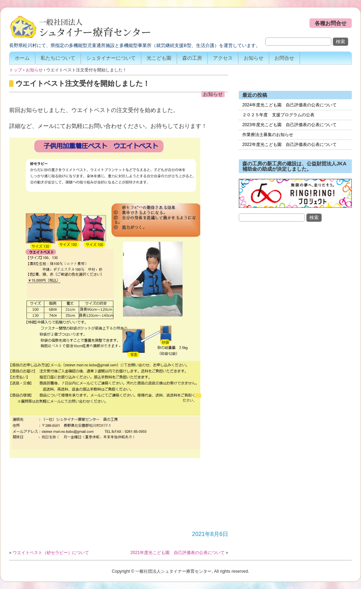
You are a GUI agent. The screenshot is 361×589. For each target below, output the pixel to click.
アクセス (223, 58)
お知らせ (254, 58)
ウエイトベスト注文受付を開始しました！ (83, 83)
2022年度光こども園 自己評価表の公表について (289, 144)
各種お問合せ (331, 23)
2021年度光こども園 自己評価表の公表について (177, 552)
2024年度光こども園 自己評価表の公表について (289, 104)
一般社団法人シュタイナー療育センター (79, 27)
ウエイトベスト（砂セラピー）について (51, 552)
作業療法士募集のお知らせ (267, 134)
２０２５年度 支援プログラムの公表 (278, 114)
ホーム (22, 58)
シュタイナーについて (111, 58)
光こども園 (159, 58)
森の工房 (192, 58)
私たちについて (58, 58)
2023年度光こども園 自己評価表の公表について (289, 124)
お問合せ (284, 58)
